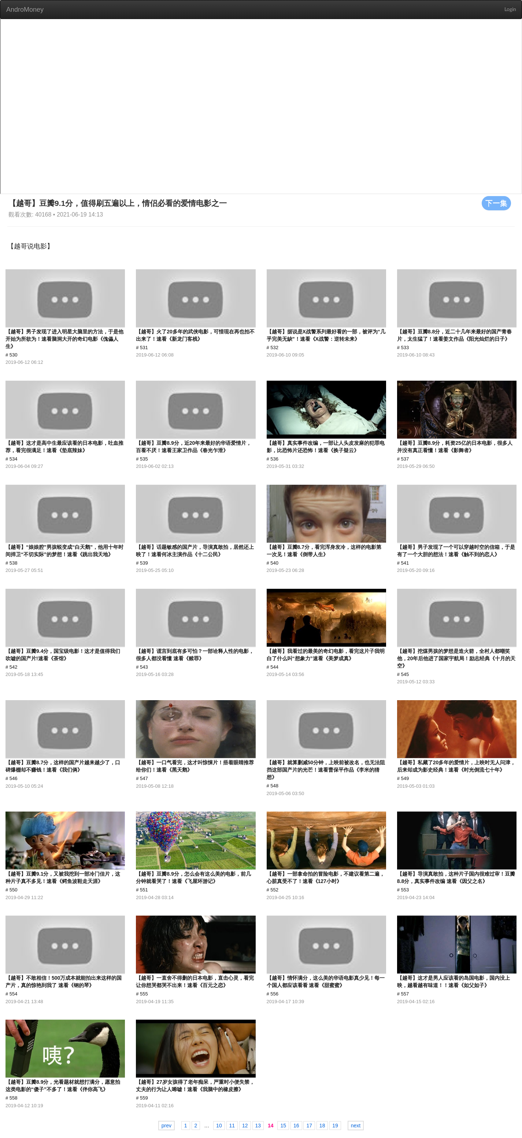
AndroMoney (25, 9)
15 (283, 1125)
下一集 (496, 203)
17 (309, 1125)
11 (232, 1125)
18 (322, 1125)
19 (335, 1125)
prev (166, 1125)
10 (219, 1125)
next (355, 1125)
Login (510, 9)
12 (245, 1125)
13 (258, 1125)
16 (296, 1125)
